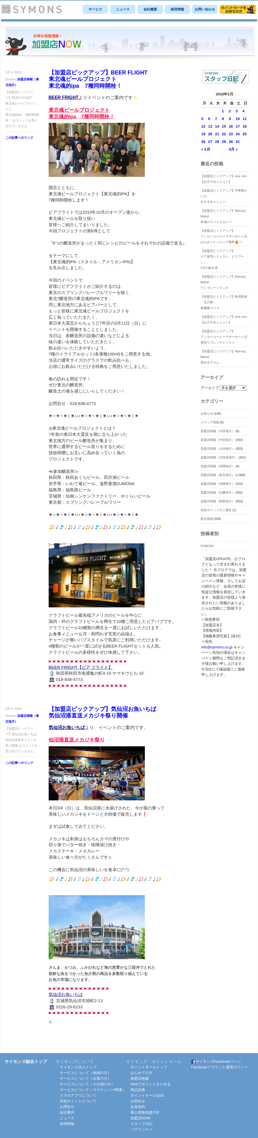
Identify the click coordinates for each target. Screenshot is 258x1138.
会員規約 (137, 1107)
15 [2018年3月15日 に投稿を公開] (224, 126)
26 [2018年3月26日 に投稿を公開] (203, 142)
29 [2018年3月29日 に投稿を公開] (224, 142)
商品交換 (137, 1090)
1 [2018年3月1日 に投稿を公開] (223, 111)
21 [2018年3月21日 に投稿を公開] (217, 134)
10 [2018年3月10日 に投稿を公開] (238, 119)
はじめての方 (141, 1073)
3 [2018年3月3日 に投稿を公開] (237, 111)
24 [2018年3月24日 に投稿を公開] (238, 134)
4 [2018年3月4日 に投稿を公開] (243, 111)
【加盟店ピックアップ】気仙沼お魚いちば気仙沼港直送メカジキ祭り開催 (102, 712)
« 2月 (205, 149)
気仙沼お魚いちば (67, 727)
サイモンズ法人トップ (78, 1067)
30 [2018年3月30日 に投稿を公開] (231, 142)
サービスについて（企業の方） (85, 1078)
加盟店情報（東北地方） (218, 475)
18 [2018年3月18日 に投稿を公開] (244, 126)
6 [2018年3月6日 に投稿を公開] (209, 119)
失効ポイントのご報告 (216, 510)
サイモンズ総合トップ (26, 1061)
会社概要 (150, 9)
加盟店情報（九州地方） (218, 448)
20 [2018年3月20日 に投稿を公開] (210, 134)
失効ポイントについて (78, 1101)
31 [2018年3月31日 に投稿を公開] (238, 142)
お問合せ (67, 1107)
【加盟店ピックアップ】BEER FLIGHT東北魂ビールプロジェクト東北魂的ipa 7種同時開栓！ (98, 79)
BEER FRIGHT (64, 97)
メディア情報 (210, 422)
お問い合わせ (205, 9)
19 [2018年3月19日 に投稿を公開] (203, 134)
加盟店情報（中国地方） (218, 431)
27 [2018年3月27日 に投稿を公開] (210, 142)
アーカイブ (210, 388)
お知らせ (207, 413)
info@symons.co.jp (217, 647)
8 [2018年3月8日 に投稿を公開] (223, 119)
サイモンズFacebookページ (216, 1061)
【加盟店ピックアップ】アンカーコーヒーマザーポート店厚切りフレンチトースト (224, 336)
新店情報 (207, 518)
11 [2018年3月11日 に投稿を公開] (244, 119)
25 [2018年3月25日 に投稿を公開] (244, 134)
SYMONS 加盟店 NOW (129, 43)
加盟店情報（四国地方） (218, 466)
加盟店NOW (140, 1118)
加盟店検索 (139, 1078)
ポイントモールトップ (148, 1067)
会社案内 (67, 1112)
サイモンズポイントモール (238, 9)
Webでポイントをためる (150, 1084)
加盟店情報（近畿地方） (218, 492)
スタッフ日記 (141, 1124)
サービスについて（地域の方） (85, 1073)
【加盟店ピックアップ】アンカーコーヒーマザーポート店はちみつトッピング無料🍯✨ (224, 236)
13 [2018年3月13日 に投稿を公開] (210, 126)
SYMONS (207, 546)
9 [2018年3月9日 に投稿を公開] (230, 119)
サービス (95, 9)
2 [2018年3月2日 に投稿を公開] (230, 111)
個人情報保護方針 (145, 1112)
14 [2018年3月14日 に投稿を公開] (217, 126)
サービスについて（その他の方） (87, 1084)
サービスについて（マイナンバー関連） (93, 1090)
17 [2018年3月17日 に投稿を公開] (238, 126)
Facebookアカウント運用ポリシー (219, 1067)
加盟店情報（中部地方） (218, 440)
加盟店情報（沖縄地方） (218, 483)
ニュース (123, 9)
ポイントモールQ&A (147, 1095)
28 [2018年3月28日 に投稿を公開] (217, 142)
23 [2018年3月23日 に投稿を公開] (231, 134)
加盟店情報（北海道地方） (219, 457)
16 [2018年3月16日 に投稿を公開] (231, 126)
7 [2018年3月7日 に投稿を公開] (216, 119)
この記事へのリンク (19, 137)
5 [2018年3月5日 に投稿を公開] (202, 119)
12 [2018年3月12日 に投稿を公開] (203, 126)
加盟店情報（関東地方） (218, 501)
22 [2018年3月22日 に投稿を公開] (224, 134)
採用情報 (177, 9)
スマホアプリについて (78, 1095)
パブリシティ (141, 1129)
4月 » (233, 149)
